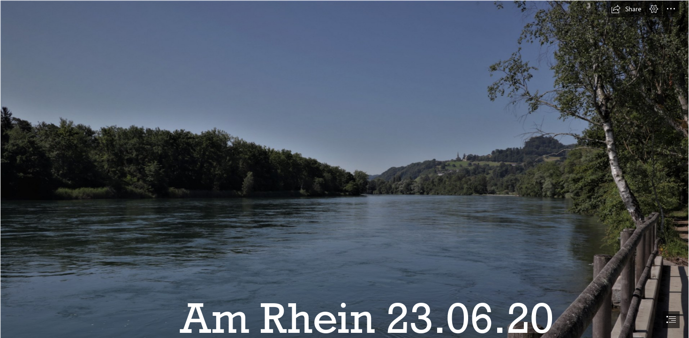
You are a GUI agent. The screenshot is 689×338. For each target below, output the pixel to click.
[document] (344, 169)
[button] (626, 8)
